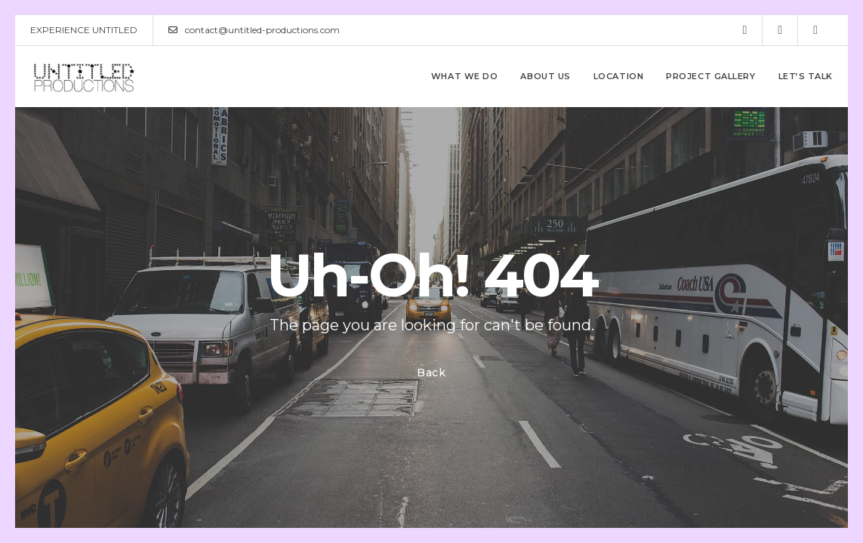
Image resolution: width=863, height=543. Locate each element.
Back (431, 372)
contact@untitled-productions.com (254, 30)
